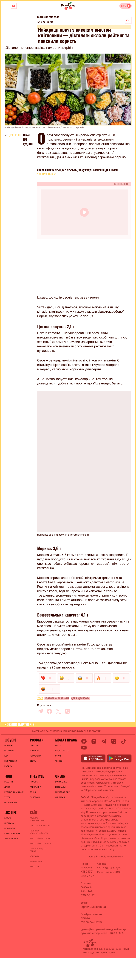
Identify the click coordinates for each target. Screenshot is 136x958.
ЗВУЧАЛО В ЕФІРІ (62, 792)
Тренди (59, 761)
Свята (33, 761)
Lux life (10, 812)
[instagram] (94, 741)
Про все (34, 782)
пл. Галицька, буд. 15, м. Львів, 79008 (109, 870)
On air (60, 776)
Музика (8, 766)
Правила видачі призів (37, 849)
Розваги (37, 740)
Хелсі (7, 797)
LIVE (123, 6)
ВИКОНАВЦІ (60, 787)
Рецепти (8, 782)
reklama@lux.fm (91, 922)
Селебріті (9, 750)
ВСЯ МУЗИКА (61, 782)
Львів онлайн (11, 838)
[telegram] (40, 711)
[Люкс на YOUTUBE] (14, 6)
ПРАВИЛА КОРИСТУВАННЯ (37, 819)
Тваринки (34, 750)
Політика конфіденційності (39, 832)
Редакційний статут (40, 838)
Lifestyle (37, 776)
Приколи (34, 745)
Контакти (34, 856)
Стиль (58, 756)
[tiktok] (123, 741)
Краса (58, 745)
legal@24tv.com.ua (93, 907)
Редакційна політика (40, 843)
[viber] (67, 711)
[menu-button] (6, 5)
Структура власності (40, 825)
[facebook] (49, 711)
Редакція (34, 866)
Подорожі (35, 797)
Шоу (6, 756)
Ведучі (7, 818)
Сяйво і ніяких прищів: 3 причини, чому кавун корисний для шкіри (77, 170)
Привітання (35, 787)
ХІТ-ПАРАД (60, 797)
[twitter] (58, 711)
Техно (33, 792)
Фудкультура (10, 802)
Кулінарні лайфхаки (14, 792)
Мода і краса (66, 740)
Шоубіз (10, 740)
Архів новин (36, 861)
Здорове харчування (56, 698)
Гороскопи (35, 756)
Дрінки (7, 787)
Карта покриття (12, 833)
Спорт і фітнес (62, 750)
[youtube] (84, 747)
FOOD (40, 698)
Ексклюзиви (10, 761)
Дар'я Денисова (80, 698)
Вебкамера (9, 828)
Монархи (8, 745)
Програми (9, 823)
